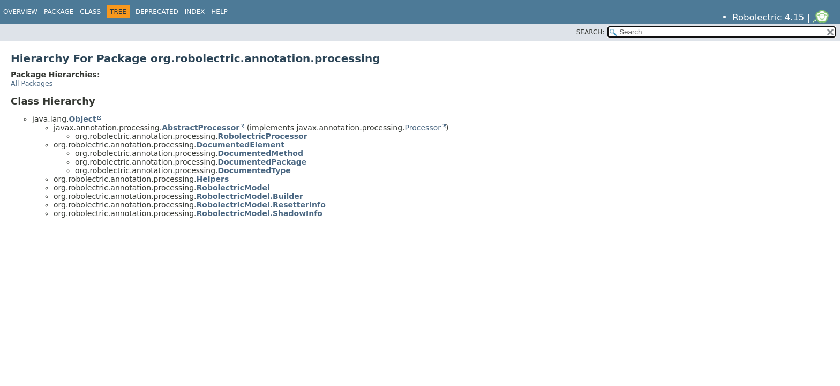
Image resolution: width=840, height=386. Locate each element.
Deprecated (157, 12)
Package (58, 12)
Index (195, 12)
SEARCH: (590, 32)
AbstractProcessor (200, 127)
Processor (423, 127)
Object (82, 119)
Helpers (213, 179)
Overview (20, 12)
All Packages (31, 83)
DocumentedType (254, 170)
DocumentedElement (240, 144)
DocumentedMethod (261, 153)
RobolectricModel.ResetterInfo (261, 205)
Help (219, 12)
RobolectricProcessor (263, 136)
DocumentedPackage (262, 162)
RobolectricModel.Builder (250, 196)
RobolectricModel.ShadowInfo (259, 213)
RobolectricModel (233, 187)
